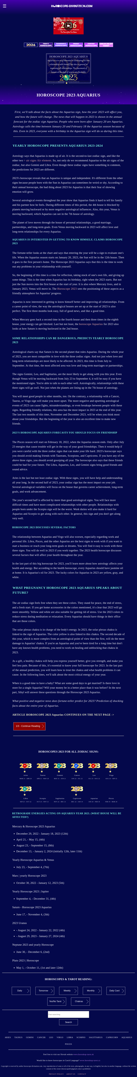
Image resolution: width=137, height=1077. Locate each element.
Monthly (93, 991)
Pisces (68, 1044)
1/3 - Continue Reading (30, 726)
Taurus (20, 1037)
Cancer (43, 1037)
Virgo (62, 1037)
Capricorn (113, 1037)
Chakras (81, 1002)
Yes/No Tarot (57, 1002)
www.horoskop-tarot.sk (83, 1054)
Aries (9, 1037)
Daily (23, 991)
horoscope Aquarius (91, 324)
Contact (82, 1074)
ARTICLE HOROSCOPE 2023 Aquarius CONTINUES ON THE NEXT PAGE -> (63, 714)
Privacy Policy (56, 1074)
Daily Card (116, 991)
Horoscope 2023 (67, 288)
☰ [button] (5, 6)
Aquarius (126, 1037)
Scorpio (83, 1037)
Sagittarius (97, 1037)
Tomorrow (46, 991)
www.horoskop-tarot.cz (89, 1060)
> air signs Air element (37, 160)
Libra (72, 1037)
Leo (53, 1037)
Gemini (31, 1037)
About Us (70, 1074)
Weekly (70, 991)
